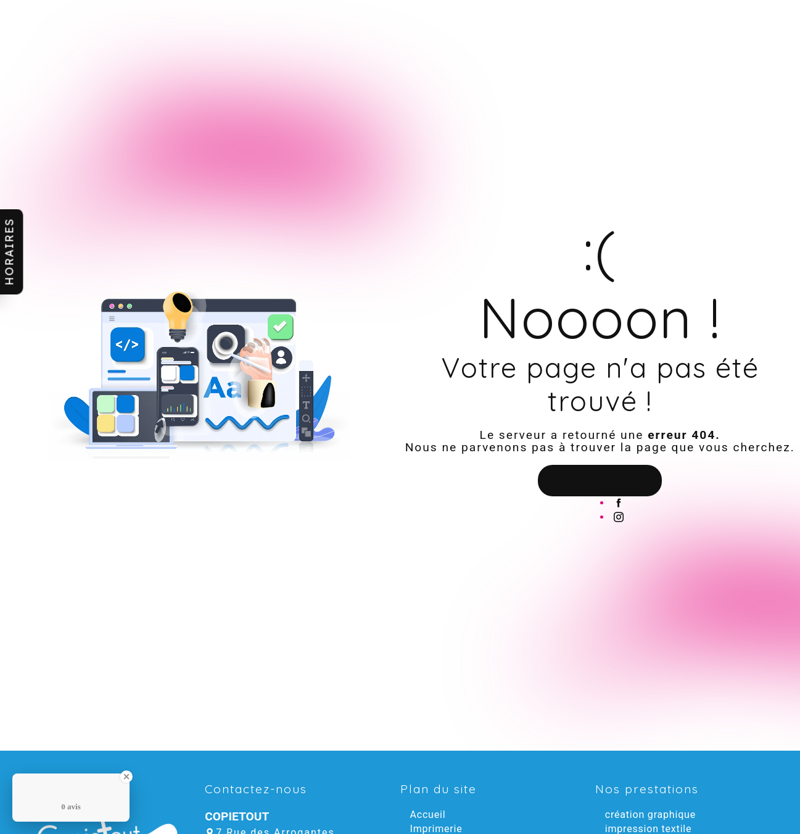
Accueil (428, 814)
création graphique (650, 814)
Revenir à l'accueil (600, 480)
